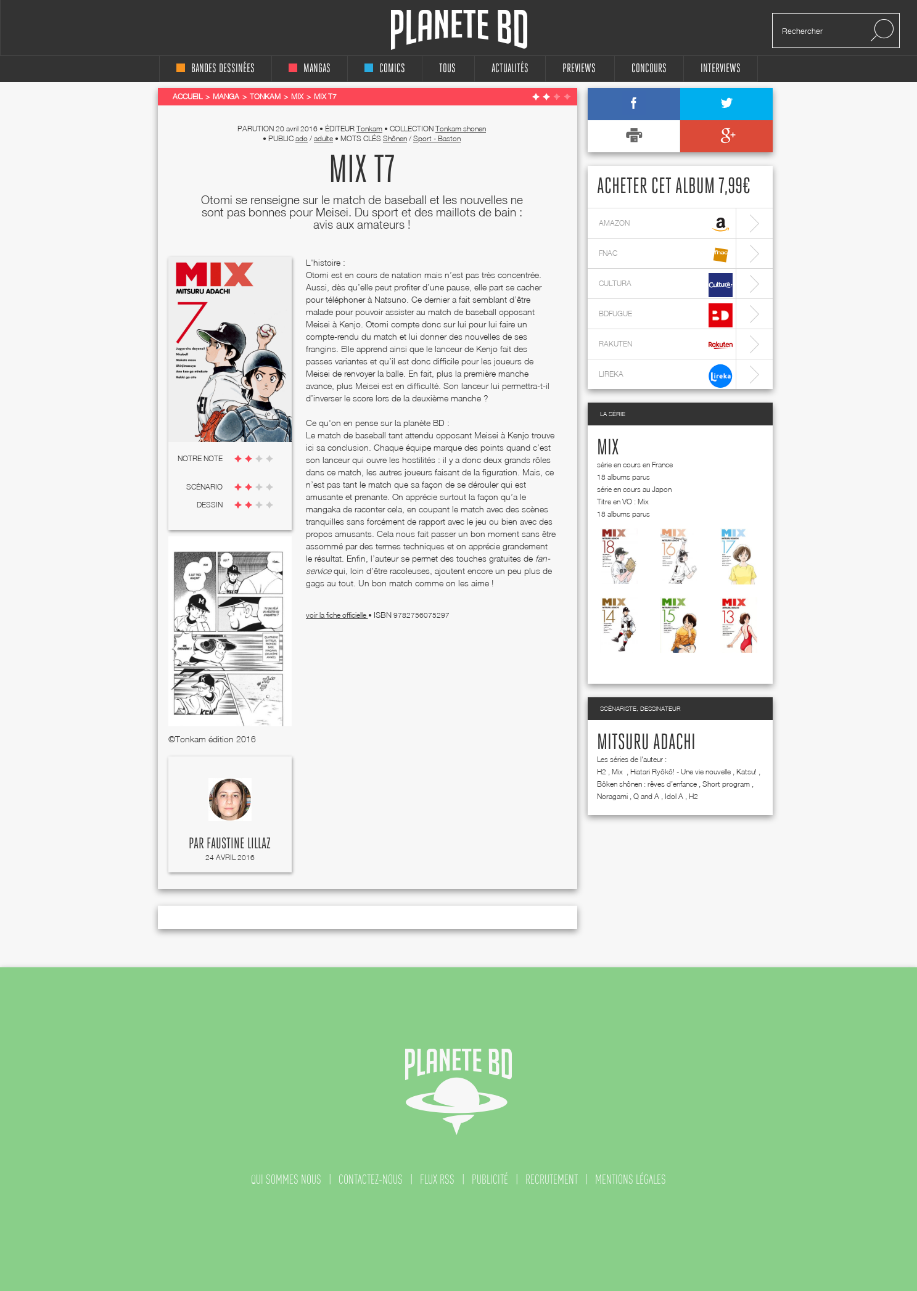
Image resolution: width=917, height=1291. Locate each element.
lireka (666, 376)
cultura (666, 285)
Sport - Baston (437, 138)
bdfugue (666, 315)
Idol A (674, 796)
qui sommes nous (286, 1179)
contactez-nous (371, 1179)
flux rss (437, 1179)
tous (447, 69)
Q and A (646, 796)
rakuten (666, 346)
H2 (601, 771)
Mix (608, 448)
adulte (323, 138)
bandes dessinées (215, 69)
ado (301, 138)
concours (649, 69)
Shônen (395, 138)
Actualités (509, 69)
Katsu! (746, 771)
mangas (310, 69)
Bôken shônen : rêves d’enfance (647, 784)
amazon (666, 225)
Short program (726, 784)
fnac (666, 255)
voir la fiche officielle (337, 615)
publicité (490, 1179)
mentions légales (630, 1179)
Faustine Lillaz (239, 844)
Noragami (612, 796)
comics (384, 69)
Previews (579, 69)
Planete (459, 30)
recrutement (551, 1179)
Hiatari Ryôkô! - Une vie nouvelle (680, 771)
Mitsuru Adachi (646, 743)
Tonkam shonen (460, 128)
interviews (721, 69)
